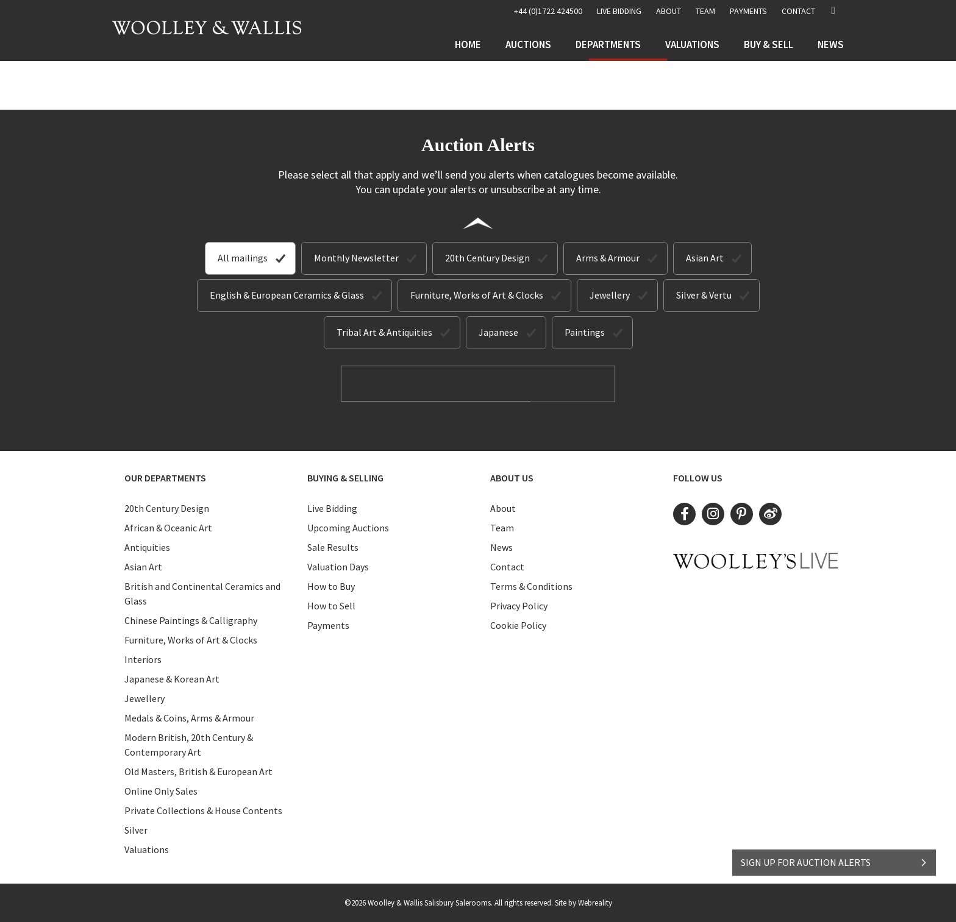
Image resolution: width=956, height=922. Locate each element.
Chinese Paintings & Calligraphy (190, 620)
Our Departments (165, 477)
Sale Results (332, 547)
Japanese (498, 332)
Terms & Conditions (531, 586)
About (668, 10)
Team (705, 10)
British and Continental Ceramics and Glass (202, 593)
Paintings (585, 332)
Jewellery (610, 295)
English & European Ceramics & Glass (287, 295)
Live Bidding (332, 508)
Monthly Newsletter (356, 258)
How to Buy (331, 586)
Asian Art (705, 258)
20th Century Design (487, 258)
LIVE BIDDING (619, 10)
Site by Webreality (583, 902)
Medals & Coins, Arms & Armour (189, 717)
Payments (748, 10)
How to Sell (331, 605)
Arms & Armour (608, 258)
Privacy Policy (519, 605)
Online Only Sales (161, 790)
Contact (798, 10)
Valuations (692, 44)
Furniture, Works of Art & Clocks (476, 295)
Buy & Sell (768, 44)
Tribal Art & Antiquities (384, 332)
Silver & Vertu (704, 295)
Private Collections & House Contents (203, 810)
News (831, 44)
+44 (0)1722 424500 (548, 10)
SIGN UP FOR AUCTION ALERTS (834, 859)
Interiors (143, 659)
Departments (608, 44)
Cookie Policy (518, 625)
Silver (136, 829)
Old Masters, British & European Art (198, 771)
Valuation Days (338, 566)
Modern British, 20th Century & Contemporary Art (188, 744)
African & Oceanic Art (168, 527)
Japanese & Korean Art (171, 678)
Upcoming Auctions (348, 527)
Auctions (528, 44)
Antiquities (147, 547)
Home (468, 44)
